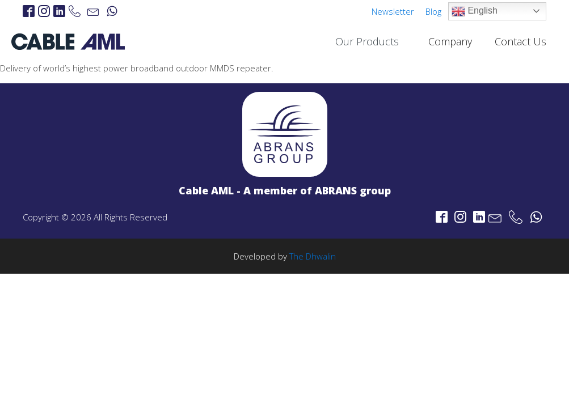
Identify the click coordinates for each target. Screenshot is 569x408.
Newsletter (393, 11)
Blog (433, 11)
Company (450, 41)
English (475, 11)
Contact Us (520, 41)
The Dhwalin (312, 256)
